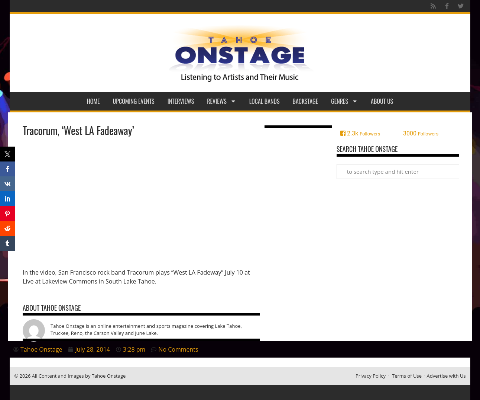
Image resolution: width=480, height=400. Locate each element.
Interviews (181, 101)
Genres (344, 101)
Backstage (305, 101)
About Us (382, 101)
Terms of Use (407, 375)
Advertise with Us (446, 375)
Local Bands (264, 101)
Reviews (221, 101)
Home (93, 101)
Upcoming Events (134, 101)
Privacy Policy (371, 375)
